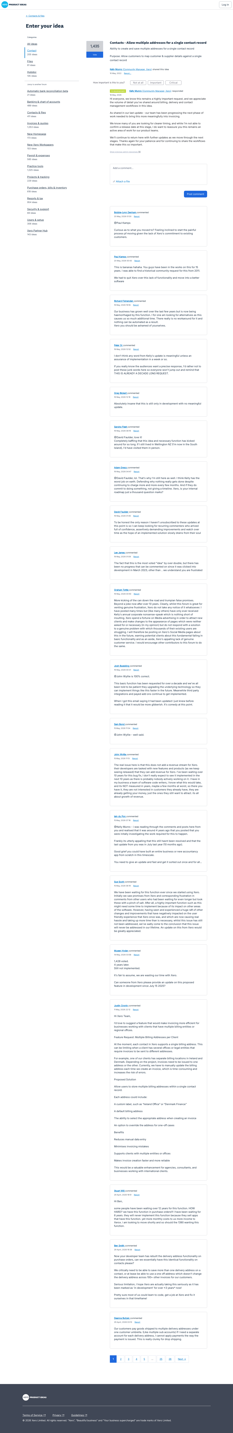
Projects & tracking (38, 176)
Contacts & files (36, 112)
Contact (31, 50)
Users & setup (35, 219)
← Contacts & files (35, 15)
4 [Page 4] (136, 1359)
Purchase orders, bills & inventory (47, 187)
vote (95, 55)
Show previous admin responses (125, 152)
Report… (127, 73)
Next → (182, 1359)
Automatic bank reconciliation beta (47, 91)
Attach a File (123, 181)
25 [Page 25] (161, 1359)
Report (137, 216)
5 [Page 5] (144, 1359)
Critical (175, 83)
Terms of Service (35, 1415)
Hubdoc (31, 72)
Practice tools (35, 166)
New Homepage (36, 134)
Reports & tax (35, 198)
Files (30, 61)
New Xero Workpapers (40, 144)
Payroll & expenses (38, 155)
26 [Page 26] (170, 1359)
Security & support (38, 209)
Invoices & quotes (37, 123)
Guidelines (80, 1415)
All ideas (32, 43)
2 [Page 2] (120, 1359)
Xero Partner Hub (37, 230)
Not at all (139, 83)
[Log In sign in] (225, 4)
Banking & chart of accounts (43, 101)
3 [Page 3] (128, 1359)
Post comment (195, 194)
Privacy (59, 1415)
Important (157, 83)
